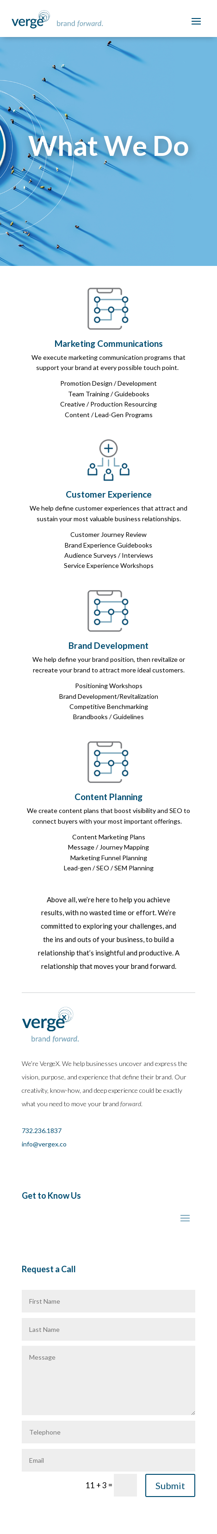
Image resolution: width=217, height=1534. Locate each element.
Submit (170, 1485)
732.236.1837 (42, 1130)
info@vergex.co (44, 1144)
